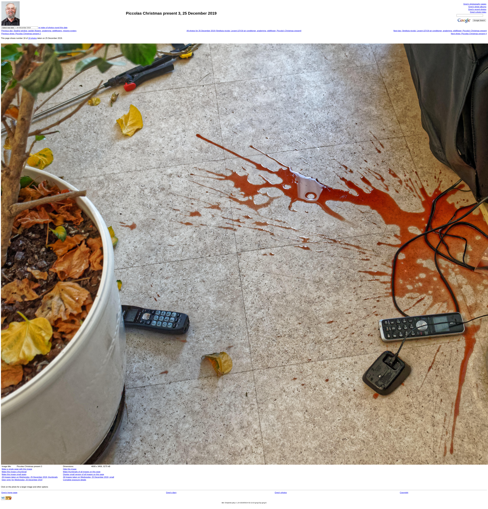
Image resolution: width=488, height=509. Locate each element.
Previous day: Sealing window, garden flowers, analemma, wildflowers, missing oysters (38, 31)
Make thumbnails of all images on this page (81, 472)
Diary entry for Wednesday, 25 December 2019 (22, 480)
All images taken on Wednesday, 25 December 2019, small (88, 477)
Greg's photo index (478, 12)
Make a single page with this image (17, 469)
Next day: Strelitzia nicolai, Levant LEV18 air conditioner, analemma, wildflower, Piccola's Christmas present (440, 31)
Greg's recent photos (477, 9)
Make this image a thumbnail (14, 472)
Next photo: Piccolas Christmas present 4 (469, 34)
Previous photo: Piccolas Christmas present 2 (21, 34)
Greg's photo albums (477, 7)
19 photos (32, 38)
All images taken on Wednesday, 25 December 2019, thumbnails (30, 477)
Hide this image (69, 469)
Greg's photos (281, 493)
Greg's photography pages (474, 4)
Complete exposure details (74, 480)
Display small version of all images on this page (83, 474)
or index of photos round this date (52, 28)
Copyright (404, 493)
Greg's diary (171, 493)
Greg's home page (9, 493)
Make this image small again (14, 474)
